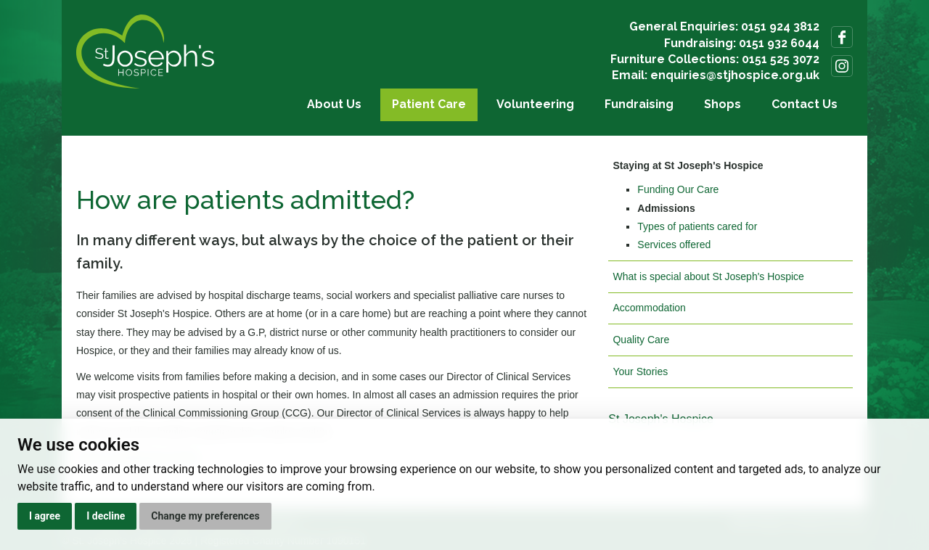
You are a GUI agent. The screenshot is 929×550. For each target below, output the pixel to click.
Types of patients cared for (697, 226)
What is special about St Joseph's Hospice (708, 276)
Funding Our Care (678, 189)
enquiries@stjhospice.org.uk (734, 75)
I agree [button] (44, 516)
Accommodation (649, 307)
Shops (722, 104)
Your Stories (640, 371)
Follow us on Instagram (842, 66)
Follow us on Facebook (842, 37)
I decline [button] (105, 516)
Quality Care (641, 339)
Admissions (666, 208)
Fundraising (639, 104)
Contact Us (805, 104)
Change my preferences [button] (205, 516)
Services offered (674, 244)
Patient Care (429, 104)
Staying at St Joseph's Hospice (688, 165)
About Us (334, 104)
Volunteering (535, 104)
